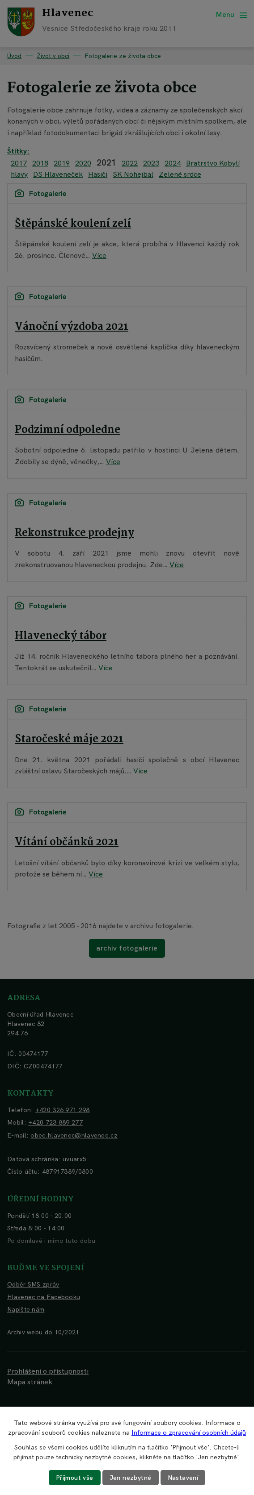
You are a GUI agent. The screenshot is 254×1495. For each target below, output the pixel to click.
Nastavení (183, 1478)
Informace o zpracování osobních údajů (188, 1433)
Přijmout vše (74, 1478)
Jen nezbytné (131, 1478)
